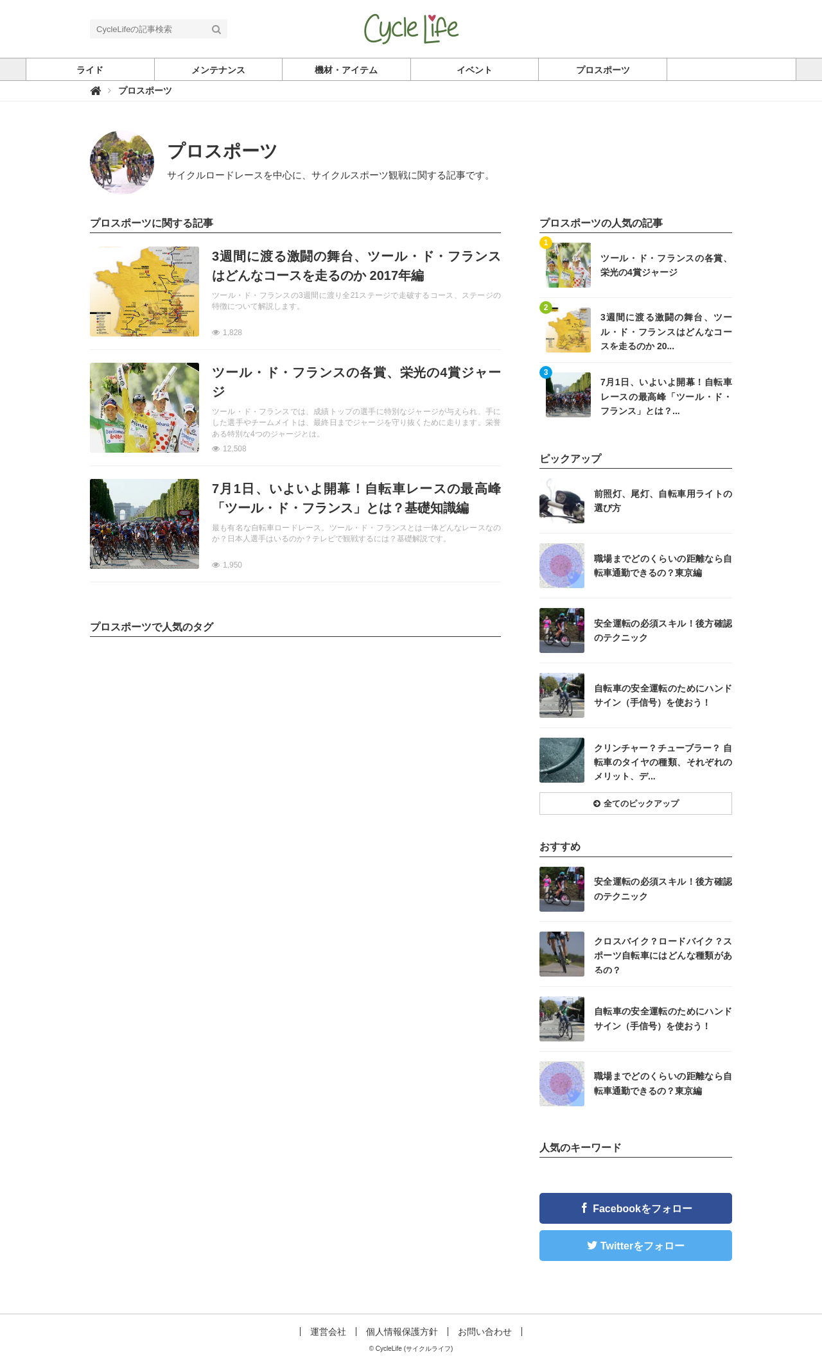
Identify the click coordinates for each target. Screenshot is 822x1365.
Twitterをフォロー (642, 1245)
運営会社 (328, 1331)
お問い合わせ (485, 1331)
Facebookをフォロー (642, 1208)
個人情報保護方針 (402, 1331)
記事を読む (295, 291)
